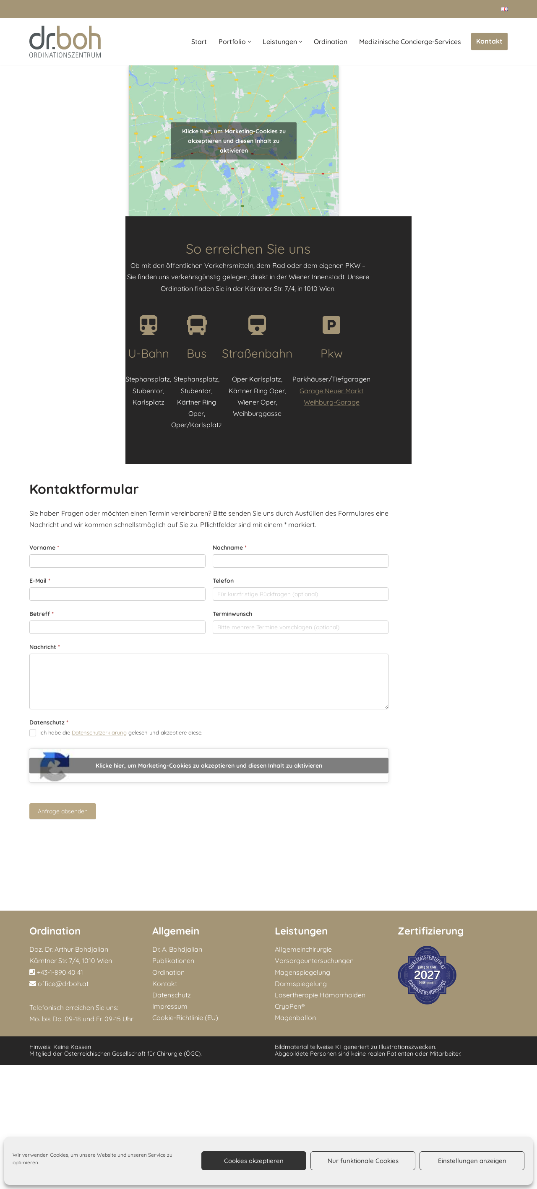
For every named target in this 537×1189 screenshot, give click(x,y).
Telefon (283, 777)
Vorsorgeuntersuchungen (314, 1084)
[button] (249, 41)
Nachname (290, 744)
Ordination (330, 41)
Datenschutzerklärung (99, 928)
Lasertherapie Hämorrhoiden (320, 1119)
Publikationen (173, 1084)
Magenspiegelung (302, 1096)
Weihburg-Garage (448, 621)
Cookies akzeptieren (254, 1161)
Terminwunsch (293, 810)
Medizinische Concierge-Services (410, 41)
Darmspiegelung (301, 1107)
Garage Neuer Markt (448, 610)
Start (199, 41)
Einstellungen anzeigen (472, 1161)
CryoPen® (290, 1130)
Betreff (41, 810)
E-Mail (39, 777)
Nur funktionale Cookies (363, 1161)
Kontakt (489, 41)
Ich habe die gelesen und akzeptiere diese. (115, 929)
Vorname (44, 744)
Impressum (170, 1130)
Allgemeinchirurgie (303, 1073)
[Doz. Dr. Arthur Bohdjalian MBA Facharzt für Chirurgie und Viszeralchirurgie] (65, 42)
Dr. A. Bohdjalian (177, 1073)
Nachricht (44, 843)
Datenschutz (48, 919)
